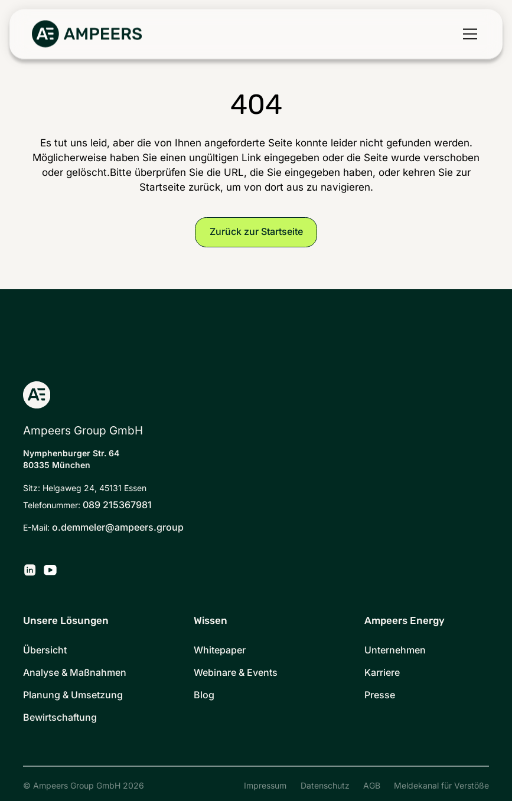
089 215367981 (117, 505)
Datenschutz (325, 785)
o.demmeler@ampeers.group (118, 527)
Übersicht (45, 650)
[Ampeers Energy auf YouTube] (50, 570)
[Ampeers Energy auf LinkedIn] (30, 570)
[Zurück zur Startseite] (87, 34)
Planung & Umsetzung (73, 695)
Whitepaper (220, 650)
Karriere (382, 672)
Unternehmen (395, 650)
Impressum (265, 785)
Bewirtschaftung (60, 717)
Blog (204, 695)
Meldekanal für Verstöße (441, 785)
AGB (371, 785)
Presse (379, 695)
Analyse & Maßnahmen (74, 672)
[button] (468, 34)
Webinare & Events (236, 672)
